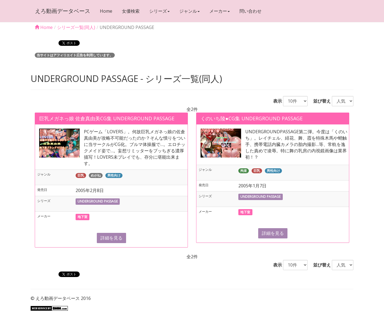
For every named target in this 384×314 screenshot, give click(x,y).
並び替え (320, 101)
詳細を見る (111, 238)
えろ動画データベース (62, 11)
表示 (275, 101)
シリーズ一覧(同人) (76, 27)
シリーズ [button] (159, 11)
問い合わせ (250, 11)
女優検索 (130, 11)
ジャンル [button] (189, 11)
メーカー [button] (219, 11)
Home (106, 11)
